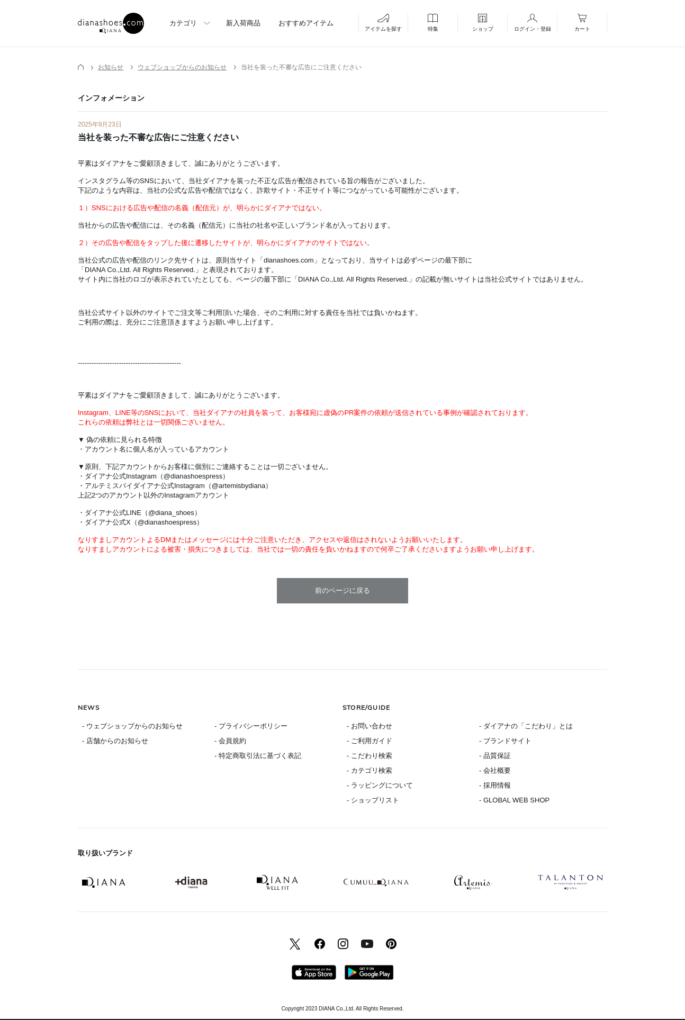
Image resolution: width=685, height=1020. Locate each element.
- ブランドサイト (505, 741)
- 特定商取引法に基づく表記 (257, 756)
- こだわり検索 (369, 756)
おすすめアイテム (306, 23)
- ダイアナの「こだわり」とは (526, 726)
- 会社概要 (495, 770)
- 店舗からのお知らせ (115, 741)
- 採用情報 (495, 785)
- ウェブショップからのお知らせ (132, 726)
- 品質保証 (495, 756)
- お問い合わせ (369, 726)
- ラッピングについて (380, 785)
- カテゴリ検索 (369, 770)
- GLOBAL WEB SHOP (514, 800)
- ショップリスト (373, 800)
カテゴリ (183, 23)
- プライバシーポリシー (250, 726)
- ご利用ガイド (369, 741)
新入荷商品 (243, 23)
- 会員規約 (230, 741)
